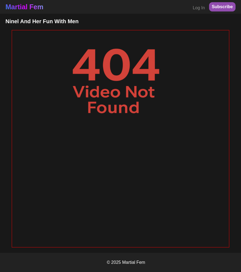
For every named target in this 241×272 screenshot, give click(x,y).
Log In (199, 7)
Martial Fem (24, 7)
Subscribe (222, 6)
